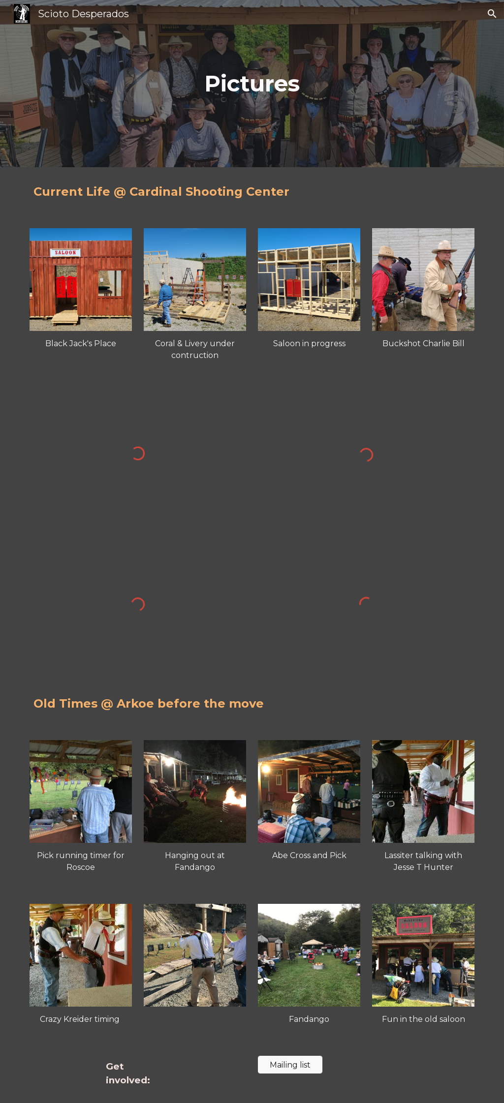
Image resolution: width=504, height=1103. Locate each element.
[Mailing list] (290, 1064)
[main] (251, 83)
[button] (492, 14)
